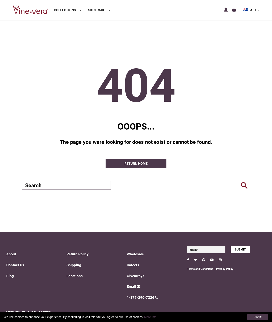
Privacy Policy (224, 268)
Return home (136, 164)
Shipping (74, 265)
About (11, 254)
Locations (75, 276)
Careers (133, 265)
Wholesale (135, 254)
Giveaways (135, 276)
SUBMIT (240, 249)
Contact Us (15, 265)
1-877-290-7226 (142, 298)
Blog (10, 276)
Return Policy (78, 254)
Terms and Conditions (200, 268)
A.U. (255, 10)
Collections (65, 10)
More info (150, 317)
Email (133, 287)
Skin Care (96, 10)
